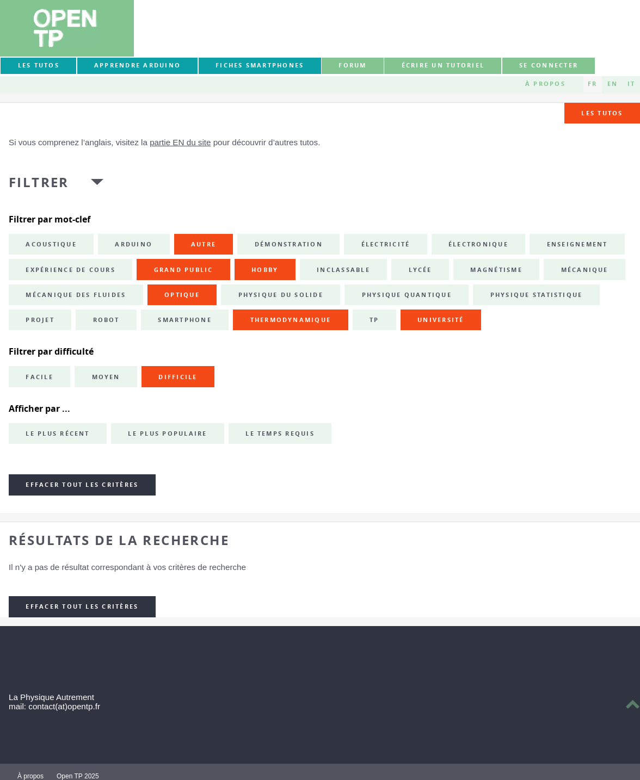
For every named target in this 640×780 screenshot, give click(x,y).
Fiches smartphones (260, 65)
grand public (183, 269)
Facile (39, 377)
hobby (264, 269)
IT (631, 83)
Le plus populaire (167, 433)
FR (592, 83)
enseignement (577, 244)
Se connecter (548, 65)
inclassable (343, 269)
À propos (545, 83)
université (440, 319)
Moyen (106, 377)
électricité (385, 244)
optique (182, 294)
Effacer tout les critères (82, 484)
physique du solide (280, 294)
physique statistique (536, 294)
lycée (420, 269)
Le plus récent (57, 433)
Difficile (177, 377)
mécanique (584, 269)
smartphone (184, 319)
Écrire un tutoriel (443, 65)
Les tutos (38, 65)
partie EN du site (180, 142)
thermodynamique (290, 319)
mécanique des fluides (76, 294)
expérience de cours (70, 269)
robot (106, 319)
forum (352, 65)
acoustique (51, 244)
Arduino (133, 244)
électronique (478, 244)
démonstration (289, 244)
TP (374, 319)
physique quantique (407, 294)
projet (40, 319)
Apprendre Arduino (137, 65)
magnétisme (496, 269)
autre (203, 244)
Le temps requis (280, 433)
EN (612, 83)
